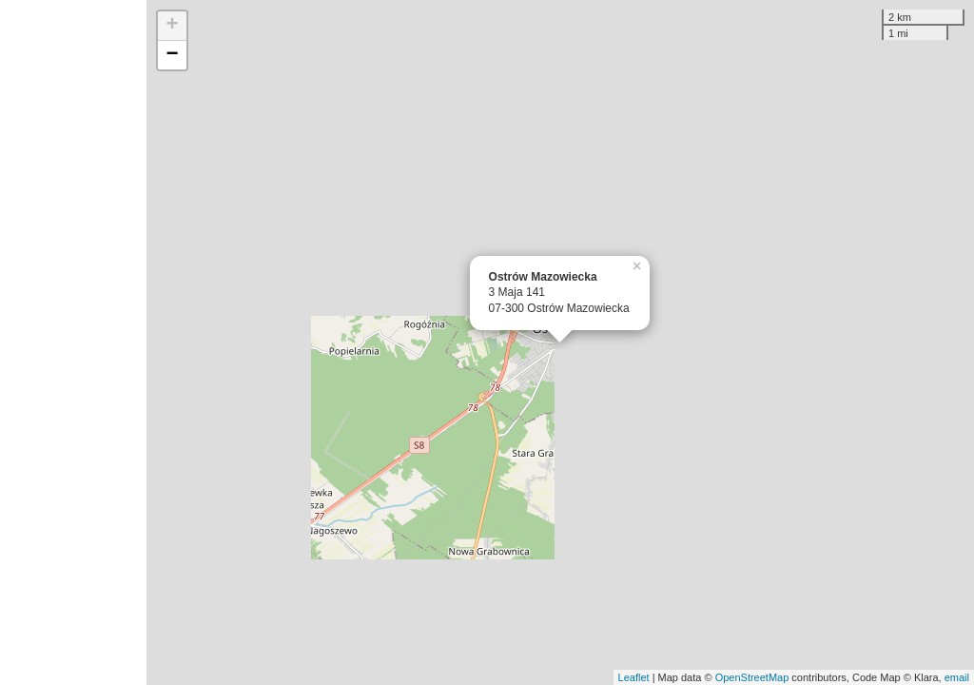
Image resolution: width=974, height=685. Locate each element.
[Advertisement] (73, 342)
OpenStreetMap (752, 677)
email (957, 677)
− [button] (172, 55)
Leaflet (634, 677)
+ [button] (172, 25)
